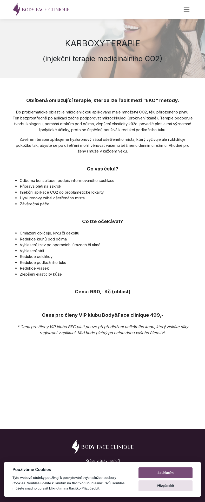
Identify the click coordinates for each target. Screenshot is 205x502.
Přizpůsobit (165, 486)
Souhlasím (165, 473)
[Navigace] (186, 9)
